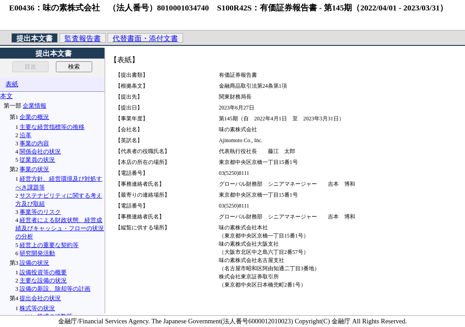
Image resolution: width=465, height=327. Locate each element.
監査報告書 (82, 38)
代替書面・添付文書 (145, 38)
